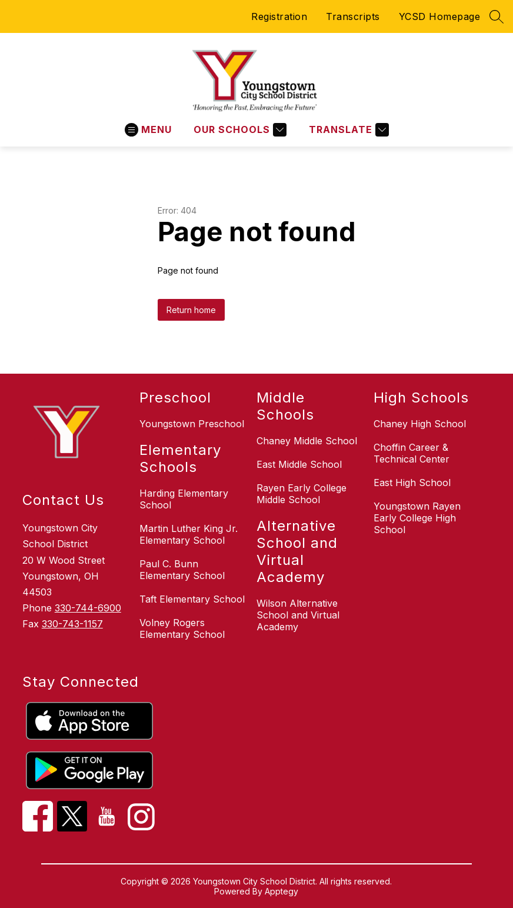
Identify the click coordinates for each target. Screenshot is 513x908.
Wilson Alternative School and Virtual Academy (297, 615)
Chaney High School (420, 424)
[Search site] (496, 16)
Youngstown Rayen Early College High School (417, 518)
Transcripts (353, 16)
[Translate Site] (347, 129)
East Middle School (299, 464)
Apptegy (281, 891)
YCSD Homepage (440, 16)
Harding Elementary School (183, 499)
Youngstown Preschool (191, 424)
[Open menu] (148, 129)
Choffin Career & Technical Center (411, 453)
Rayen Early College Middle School (301, 493)
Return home (191, 310)
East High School (412, 482)
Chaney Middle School (306, 441)
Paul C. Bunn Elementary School (182, 569)
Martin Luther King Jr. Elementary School (188, 534)
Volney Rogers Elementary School (182, 628)
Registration (279, 16)
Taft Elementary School (192, 599)
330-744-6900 (88, 608)
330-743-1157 (72, 624)
